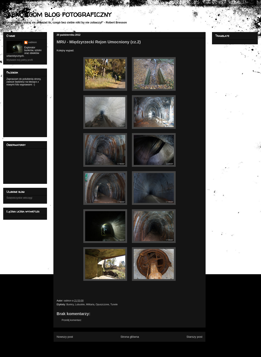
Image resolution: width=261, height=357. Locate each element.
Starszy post (194, 336)
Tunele (114, 304)
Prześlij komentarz (71, 320)
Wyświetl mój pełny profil (19, 60)
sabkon (32, 42)
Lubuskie (80, 304)
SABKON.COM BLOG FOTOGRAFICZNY (57, 14)
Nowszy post (65, 336)
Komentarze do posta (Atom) (136, 346)
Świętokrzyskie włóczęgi (19, 197)
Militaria (90, 304)
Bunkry (70, 304)
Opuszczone (102, 304)
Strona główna (129, 336)
